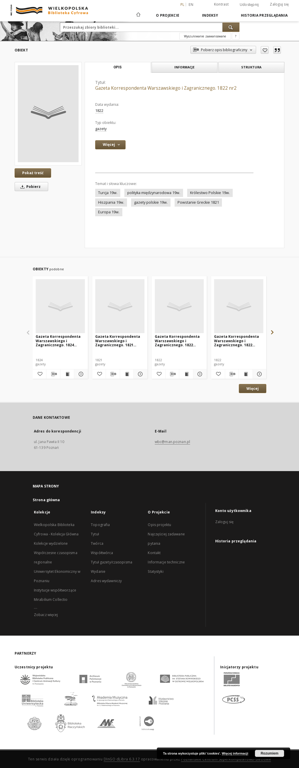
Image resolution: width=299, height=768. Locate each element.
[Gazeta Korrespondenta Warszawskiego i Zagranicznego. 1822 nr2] (48, 113)
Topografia (100, 524)
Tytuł (95, 534)
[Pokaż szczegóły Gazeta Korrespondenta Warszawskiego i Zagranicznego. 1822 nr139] (258, 374)
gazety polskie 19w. (151, 202)
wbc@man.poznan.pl (172, 441)
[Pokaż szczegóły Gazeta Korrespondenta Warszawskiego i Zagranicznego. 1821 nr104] (139, 374)
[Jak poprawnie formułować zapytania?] (235, 36)
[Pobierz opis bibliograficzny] (53, 374)
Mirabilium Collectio (50, 599)
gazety (101, 128)
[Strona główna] (138, 15)
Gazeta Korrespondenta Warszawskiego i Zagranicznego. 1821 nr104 (117, 340)
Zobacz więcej (46, 614)
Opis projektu (159, 524)
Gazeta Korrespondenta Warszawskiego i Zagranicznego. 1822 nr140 (177, 340)
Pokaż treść (33, 172)
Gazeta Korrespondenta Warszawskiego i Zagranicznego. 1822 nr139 (236, 340)
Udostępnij (249, 4)
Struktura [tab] (251, 67)
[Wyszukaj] (230, 27)
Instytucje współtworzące (55, 590)
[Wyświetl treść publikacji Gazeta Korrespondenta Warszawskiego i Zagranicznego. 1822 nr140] (186, 374)
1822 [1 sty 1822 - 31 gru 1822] (99, 110)
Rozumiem (270, 753)
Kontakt (154, 552)
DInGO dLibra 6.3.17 (122, 759)
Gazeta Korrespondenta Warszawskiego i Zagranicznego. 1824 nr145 (58, 340)
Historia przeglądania (264, 15)
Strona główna (46, 499)
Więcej (252, 388)
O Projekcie (167, 15)
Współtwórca (102, 552)
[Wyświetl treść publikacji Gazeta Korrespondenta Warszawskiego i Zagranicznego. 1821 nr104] (126, 374)
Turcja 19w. (107, 192)
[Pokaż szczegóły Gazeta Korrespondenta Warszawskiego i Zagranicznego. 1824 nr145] (80, 374)
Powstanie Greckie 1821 (198, 202)
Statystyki (155, 571)
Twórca (97, 543)
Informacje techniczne (166, 562)
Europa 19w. (108, 212)
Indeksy (210, 15)
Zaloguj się (279, 4)
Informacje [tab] (184, 67)
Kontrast (221, 4)
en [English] (191, 4)
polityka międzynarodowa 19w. (153, 192)
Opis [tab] (117, 67)
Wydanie (98, 571)
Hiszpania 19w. (111, 202)
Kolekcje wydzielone (51, 543)
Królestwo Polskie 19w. (210, 192)
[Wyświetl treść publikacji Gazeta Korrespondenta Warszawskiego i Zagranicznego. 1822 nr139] (245, 374)
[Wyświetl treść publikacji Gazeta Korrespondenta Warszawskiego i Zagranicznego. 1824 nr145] (67, 374)
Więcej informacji (235, 753)
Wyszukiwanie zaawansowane (205, 36)
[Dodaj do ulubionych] (265, 50)
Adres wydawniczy (106, 580)
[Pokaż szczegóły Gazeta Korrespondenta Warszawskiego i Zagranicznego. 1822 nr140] (199, 374)
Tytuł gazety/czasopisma (111, 562)
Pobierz (29, 186)
